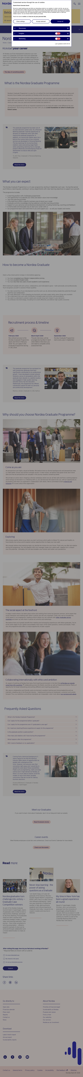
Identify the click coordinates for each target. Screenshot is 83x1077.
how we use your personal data (37, 16)
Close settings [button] (20, 21)
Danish (15, 5)
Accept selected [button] (41, 21)
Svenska (23, 5)
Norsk (18, 5)
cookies (24, 16)
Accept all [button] (60, 21)
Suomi (27, 5)
